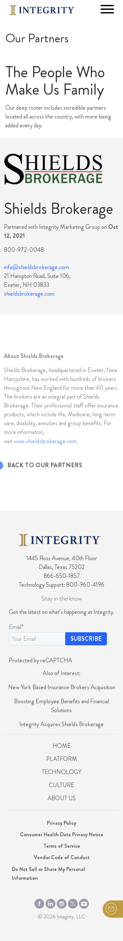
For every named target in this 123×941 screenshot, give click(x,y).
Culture (61, 785)
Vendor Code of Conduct (62, 857)
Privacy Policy (61, 823)
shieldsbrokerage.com (29, 293)
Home (61, 746)
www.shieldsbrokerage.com (45, 451)
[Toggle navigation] (107, 9)
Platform (61, 759)
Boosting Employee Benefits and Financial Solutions (61, 705)
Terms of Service (61, 846)
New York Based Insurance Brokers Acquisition (61, 687)
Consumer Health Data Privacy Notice (61, 834)
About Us (62, 798)
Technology (61, 772)
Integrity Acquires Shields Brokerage (61, 724)
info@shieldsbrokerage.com (36, 267)
